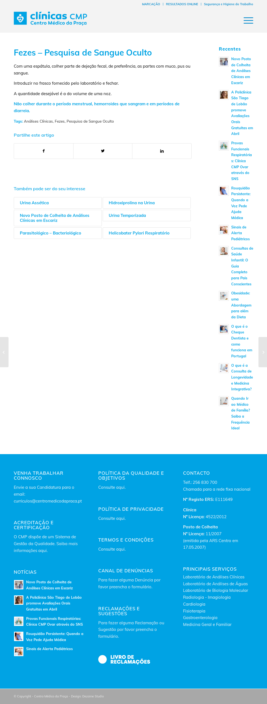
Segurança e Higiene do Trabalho (228, 4)
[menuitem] (151, 4)
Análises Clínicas (38, 121)
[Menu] (245, 20)
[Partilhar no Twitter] (102, 151)
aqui (120, 487)
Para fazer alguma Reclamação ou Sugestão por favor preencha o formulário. (131, 629)
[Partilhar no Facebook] (43, 151)
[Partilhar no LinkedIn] (161, 151)
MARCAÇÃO (151, 4)
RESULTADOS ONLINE (182, 4)
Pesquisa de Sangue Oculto (90, 121)
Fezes (60, 121)
